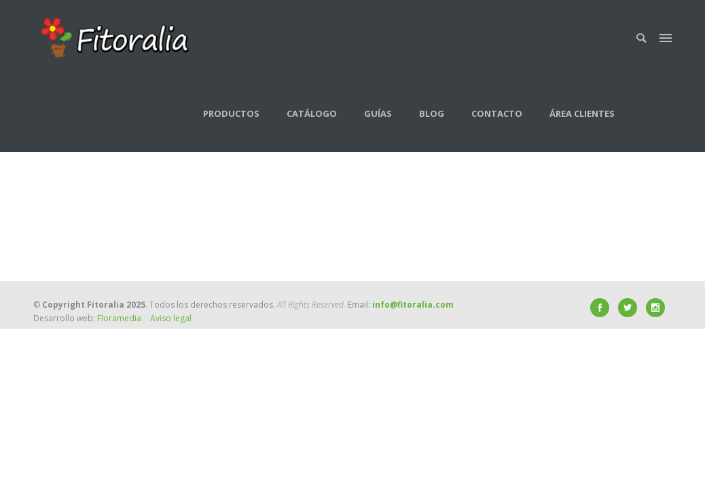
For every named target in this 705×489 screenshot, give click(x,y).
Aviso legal (171, 318)
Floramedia (119, 318)
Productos (231, 113)
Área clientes (582, 113)
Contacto (496, 113)
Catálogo (312, 113)
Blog (431, 113)
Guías (378, 113)
